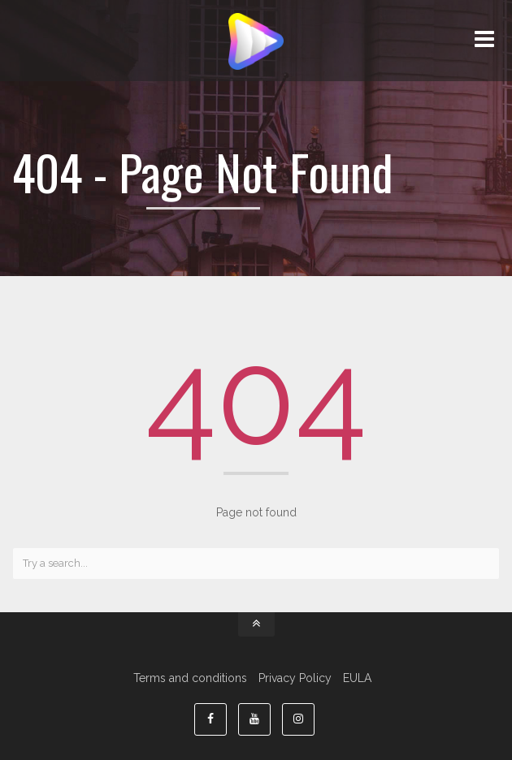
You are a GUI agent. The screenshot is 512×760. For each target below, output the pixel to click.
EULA (357, 677)
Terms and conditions (190, 677)
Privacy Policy (295, 677)
